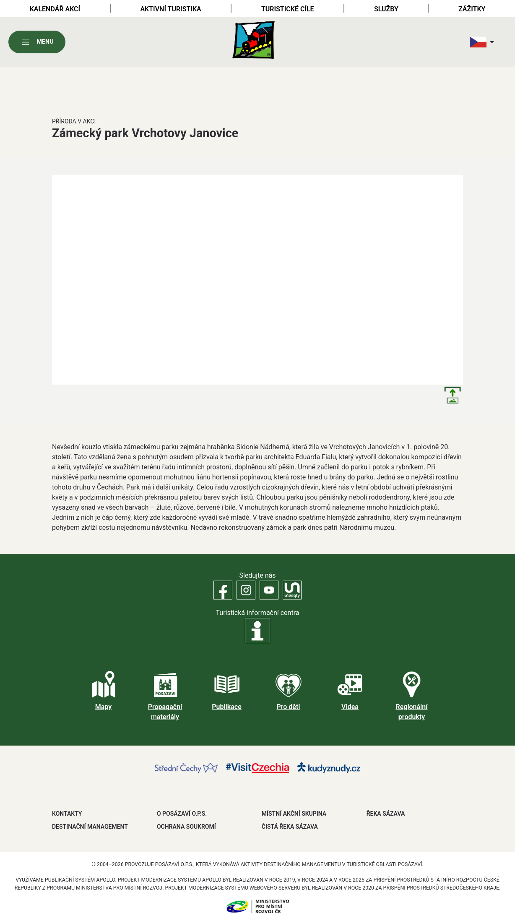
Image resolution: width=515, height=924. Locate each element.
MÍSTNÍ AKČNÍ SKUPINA (294, 813)
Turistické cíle (287, 9)
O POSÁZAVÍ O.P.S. (182, 813)
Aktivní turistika (170, 9)
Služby (386, 9)
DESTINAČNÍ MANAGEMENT (90, 826)
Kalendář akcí (55, 9)
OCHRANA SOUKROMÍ (186, 826)
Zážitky (471, 9)
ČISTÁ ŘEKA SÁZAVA (290, 826)
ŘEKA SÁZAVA (386, 813)
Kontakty (67, 813)
